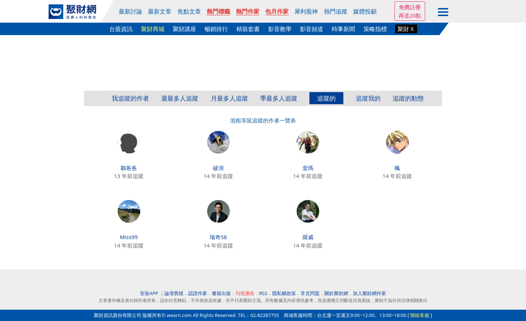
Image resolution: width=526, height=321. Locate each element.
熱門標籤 (218, 11)
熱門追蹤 (335, 11)
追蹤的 (326, 98)
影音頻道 (311, 29)
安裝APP (149, 293)
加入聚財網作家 (369, 293)
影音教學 (279, 29)
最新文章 (159, 11)
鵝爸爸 (129, 167)
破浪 (218, 167)
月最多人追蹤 (229, 98)
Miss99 (129, 237)
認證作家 (197, 293)
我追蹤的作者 (130, 98)
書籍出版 (221, 293)
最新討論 (130, 11)
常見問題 (310, 293)
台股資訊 (121, 29)
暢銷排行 (216, 29)
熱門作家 (247, 11)
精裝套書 (248, 29)
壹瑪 (307, 167)
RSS (263, 293)
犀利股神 (306, 11)
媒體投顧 (365, 11)
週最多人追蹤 (179, 98)
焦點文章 (189, 11)
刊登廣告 (245, 293)
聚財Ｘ (406, 29)
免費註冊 (410, 7)
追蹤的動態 (408, 98)
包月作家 (277, 11)
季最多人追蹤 (278, 98)
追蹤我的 (368, 98)
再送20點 (410, 15)
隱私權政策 (284, 293)
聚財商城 (152, 29)
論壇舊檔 (173, 293)
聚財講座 (184, 29)
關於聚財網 (336, 293)
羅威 (307, 237)
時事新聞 (343, 29)
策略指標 (375, 29)
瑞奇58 (218, 237)
